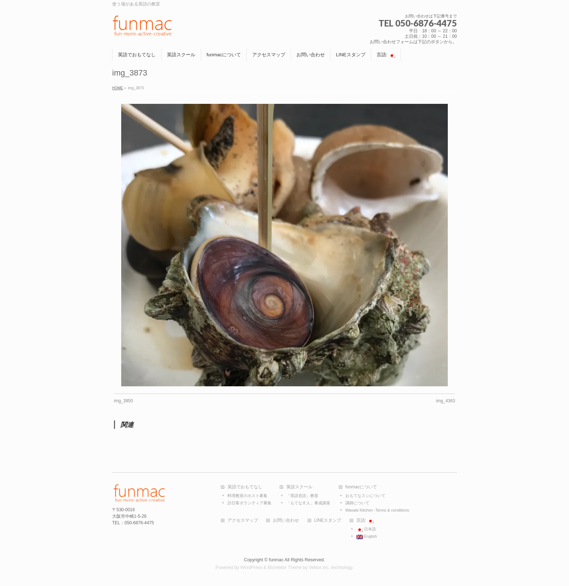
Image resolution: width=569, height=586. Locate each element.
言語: (365, 520)
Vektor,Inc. (319, 567)
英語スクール (299, 487)
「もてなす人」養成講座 (308, 503)
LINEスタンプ (327, 520)
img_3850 (123, 400)
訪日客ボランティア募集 (249, 503)
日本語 (366, 529)
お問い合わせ (286, 520)
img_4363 (445, 400)
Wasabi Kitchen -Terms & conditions (377, 510)
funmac (276, 559)
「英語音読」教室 (302, 495)
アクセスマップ (243, 520)
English (366, 536)
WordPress (251, 567)
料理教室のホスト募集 (247, 495)
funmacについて (361, 487)
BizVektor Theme (285, 567)
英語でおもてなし (245, 487)
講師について (357, 503)
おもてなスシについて (365, 495)
